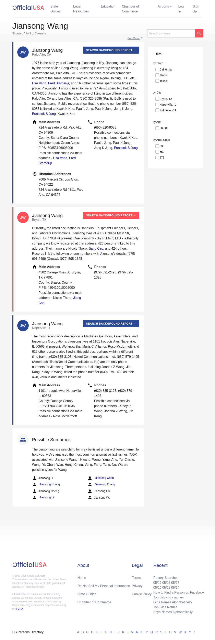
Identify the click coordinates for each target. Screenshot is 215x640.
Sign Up (196, 9)
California (166, 69)
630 (162, 146)
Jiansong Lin (44, 497)
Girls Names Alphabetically (172, 602)
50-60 (163, 128)
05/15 (166, 587)
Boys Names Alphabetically (173, 612)
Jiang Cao (95, 248)
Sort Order (134, 38)
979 (162, 157)
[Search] (171, 33)
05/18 (166, 582)
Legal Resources (81, 9)
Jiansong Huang (46, 484)
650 (162, 152)
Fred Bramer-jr (58, 83)
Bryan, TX (166, 99)
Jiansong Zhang (101, 484)
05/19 (157, 582)
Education (108, 6)
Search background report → (111, 50)
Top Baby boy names (168, 597)
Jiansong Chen (100, 478)
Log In (181, 9)
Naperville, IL (168, 104)
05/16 (157, 587)
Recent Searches (165, 577)
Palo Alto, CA (168, 110)
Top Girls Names (165, 607)
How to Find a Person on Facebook (178, 592)
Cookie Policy (142, 594)
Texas (163, 81)
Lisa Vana (39, 83)
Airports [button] (163, 6)
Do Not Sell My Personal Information (103, 586)
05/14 (175, 587)
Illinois (164, 75)
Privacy (137, 586)
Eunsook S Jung (44, 114)
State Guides (55, 9)
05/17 (175, 582)
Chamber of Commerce (130, 9)
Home (81, 577)
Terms (136, 577)
